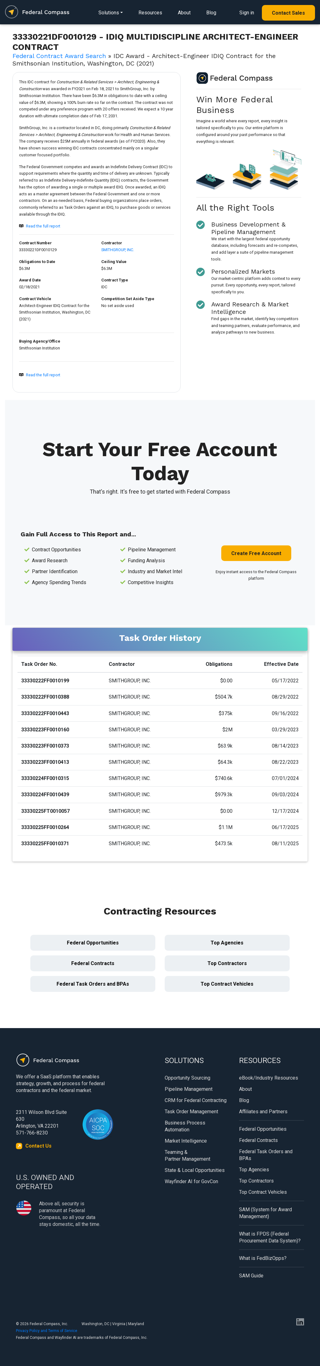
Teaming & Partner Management (187, 1155)
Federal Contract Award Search (59, 56)
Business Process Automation (185, 1126)
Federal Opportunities (93, 943)
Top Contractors (227, 963)
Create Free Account (256, 553)
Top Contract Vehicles (227, 984)
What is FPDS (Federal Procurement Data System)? (270, 1237)
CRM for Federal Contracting (196, 1100)
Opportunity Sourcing (187, 1078)
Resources (150, 13)
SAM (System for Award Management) (265, 1213)
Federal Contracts (92, 963)
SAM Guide (251, 1276)
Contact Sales (288, 13)
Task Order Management (191, 1112)
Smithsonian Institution (39, 348)
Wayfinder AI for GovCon (191, 1181)
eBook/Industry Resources (268, 1078)
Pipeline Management (188, 1089)
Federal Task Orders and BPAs (93, 984)
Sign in (246, 13)
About (184, 13)
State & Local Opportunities (195, 1170)
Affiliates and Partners (263, 1112)
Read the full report (43, 226)
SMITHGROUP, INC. (117, 249)
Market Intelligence (186, 1141)
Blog (211, 13)
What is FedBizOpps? (263, 1258)
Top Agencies (227, 943)
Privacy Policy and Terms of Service (46, 1331)
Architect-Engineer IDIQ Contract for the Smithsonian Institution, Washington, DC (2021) (54, 312)
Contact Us (38, 1146)
